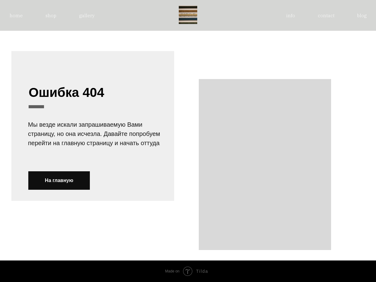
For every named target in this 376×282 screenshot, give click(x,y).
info (290, 15)
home (16, 15)
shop (51, 15)
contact (326, 15)
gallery (87, 15)
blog (361, 15)
